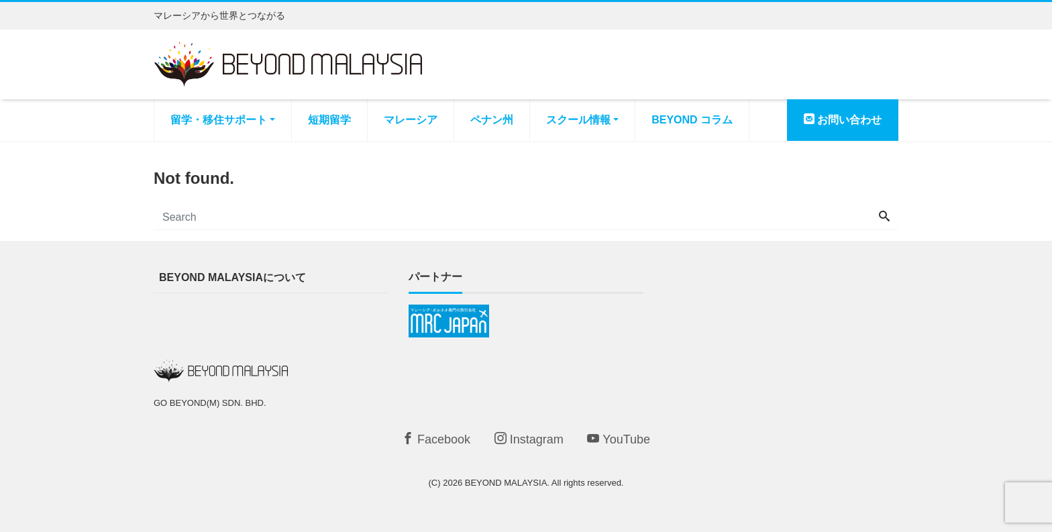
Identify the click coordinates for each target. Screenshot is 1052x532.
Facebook (436, 439)
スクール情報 (578, 119)
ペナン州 (491, 119)
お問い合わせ (843, 119)
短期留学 (329, 119)
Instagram (529, 439)
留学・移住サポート (218, 119)
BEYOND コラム (692, 119)
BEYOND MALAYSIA (506, 483)
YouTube (618, 439)
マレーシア (410, 119)
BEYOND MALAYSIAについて (232, 277)
